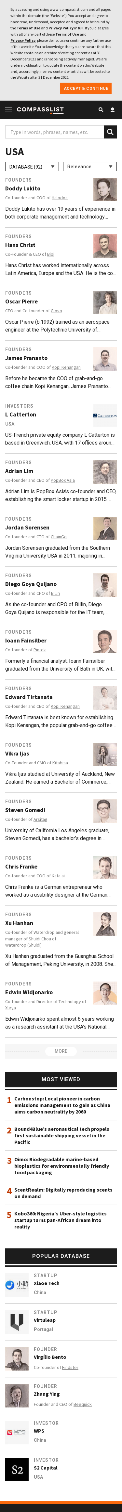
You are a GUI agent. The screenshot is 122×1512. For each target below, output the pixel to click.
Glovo (56, 311)
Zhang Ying (47, 1393)
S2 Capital (46, 1467)
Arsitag (40, 819)
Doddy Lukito (22, 188)
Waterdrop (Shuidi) (23, 945)
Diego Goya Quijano (31, 584)
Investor (46, 1423)
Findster (70, 1367)
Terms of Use (28, 27)
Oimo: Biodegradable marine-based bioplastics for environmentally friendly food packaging (61, 1166)
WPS (39, 1430)
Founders (18, 180)
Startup (46, 1275)
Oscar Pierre (21, 301)
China (40, 1292)
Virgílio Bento (50, 1357)
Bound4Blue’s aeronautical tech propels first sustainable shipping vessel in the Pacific (61, 1135)
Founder (45, 1349)
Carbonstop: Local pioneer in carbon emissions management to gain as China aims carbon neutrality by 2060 (62, 1105)
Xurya (10, 1008)
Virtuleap (45, 1320)
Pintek (40, 650)
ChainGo (59, 537)
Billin (55, 593)
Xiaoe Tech (47, 1283)
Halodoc (60, 198)
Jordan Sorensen (27, 527)
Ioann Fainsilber (26, 640)
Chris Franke (21, 866)
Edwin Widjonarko (29, 992)
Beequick (83, 1404)
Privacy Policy (61, 27)
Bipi (50, 254)
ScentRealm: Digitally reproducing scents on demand (63, 1192)
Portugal (43, 1329)
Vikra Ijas (17, 753)
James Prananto (26, 358)
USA (9, 424)
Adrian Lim (19, 471)
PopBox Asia (63, 480)
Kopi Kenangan (66, 367)
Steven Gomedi (25, 810)
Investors (19, 406)
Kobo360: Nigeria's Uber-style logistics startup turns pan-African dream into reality (60, 1220)
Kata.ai (58, 876)
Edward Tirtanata (29, 697)
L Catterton (20, 414)
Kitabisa (60, 763)
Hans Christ (20, 245)
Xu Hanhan (19, 923)
